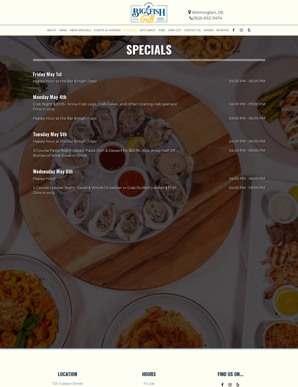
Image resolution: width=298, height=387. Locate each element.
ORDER (209, 30)
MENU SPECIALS (80, 30)
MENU (63, 30)
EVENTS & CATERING (107, 30)
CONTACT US (192, 30)
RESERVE (222, 30)
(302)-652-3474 (205, 18)
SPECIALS (130, 30)
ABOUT (51, 30)
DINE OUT (174, 30)
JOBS (161, 30)
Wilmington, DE (206, 12)
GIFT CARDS (147, 30)
